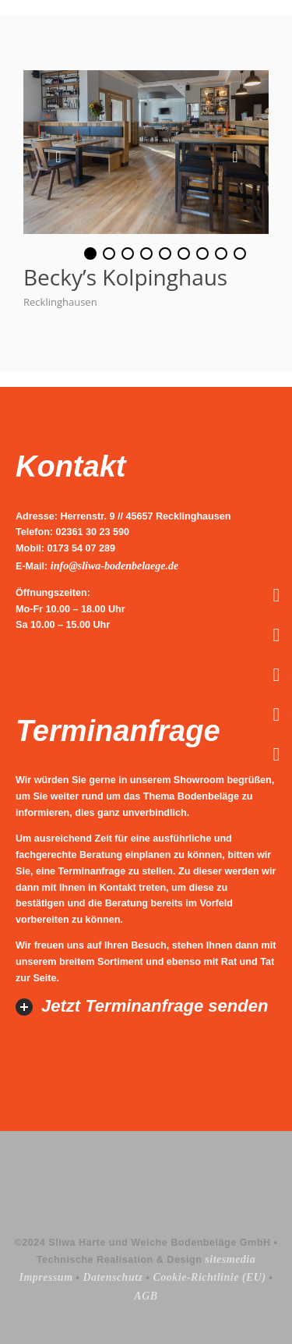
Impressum (45, 1277)
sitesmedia (230, 1259)
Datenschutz (112, 1277)
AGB (145, 1296)
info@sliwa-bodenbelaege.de (114, 566)
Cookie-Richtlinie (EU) (209, 1277)
